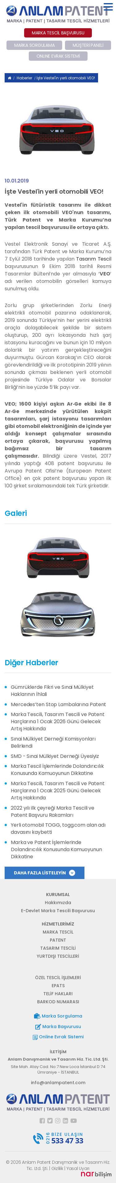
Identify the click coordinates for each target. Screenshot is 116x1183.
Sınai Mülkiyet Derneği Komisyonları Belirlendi (53, 742)
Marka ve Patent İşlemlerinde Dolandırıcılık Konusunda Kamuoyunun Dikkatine (56, 849)
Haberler (24, 78)
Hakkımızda (58, 902)
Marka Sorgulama (58, 1016)
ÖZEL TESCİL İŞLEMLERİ (58, 977)
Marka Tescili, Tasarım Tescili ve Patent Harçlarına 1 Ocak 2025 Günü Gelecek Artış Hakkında (58, 790)
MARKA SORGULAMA (34, 45)
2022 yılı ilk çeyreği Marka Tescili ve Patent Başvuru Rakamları (52, 811)
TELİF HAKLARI (58, 994)
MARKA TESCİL (58, 932)
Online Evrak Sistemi (58, 1037)
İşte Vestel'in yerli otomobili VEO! (66, 78)
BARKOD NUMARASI (58, 1002)
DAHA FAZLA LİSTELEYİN (44, 873)
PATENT (58, 940)
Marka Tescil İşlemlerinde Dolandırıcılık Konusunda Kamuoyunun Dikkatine (57, 770)
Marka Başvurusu (58, 1026)
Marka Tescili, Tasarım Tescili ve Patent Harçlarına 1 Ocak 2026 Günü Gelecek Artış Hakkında (58, 721)
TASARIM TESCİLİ (58, 948)
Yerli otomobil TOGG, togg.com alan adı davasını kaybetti (58, 828)
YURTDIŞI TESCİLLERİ (58, 956)
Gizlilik (57, 1168)
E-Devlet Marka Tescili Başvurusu (58, 911)
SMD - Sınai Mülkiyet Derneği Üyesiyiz (55, 756)
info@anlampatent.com (58, 1083)
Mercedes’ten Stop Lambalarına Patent (58, 704)
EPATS (58, 986)
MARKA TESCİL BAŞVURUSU (58, 33)
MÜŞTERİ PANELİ (88, 45)
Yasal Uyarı (78, 1168)
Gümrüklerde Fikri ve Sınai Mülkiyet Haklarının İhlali (52, 691)
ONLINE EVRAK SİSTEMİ (58, 56)
